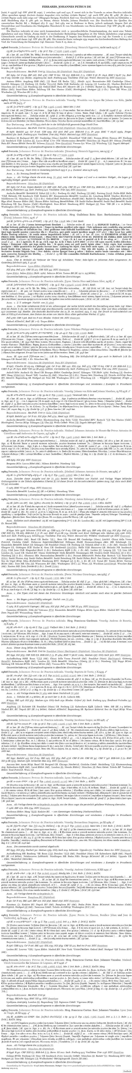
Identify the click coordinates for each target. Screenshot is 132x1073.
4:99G (73, 51)
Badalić (20, 131)
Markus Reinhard (104, 329)
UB (48, 81)
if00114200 (125, 850)
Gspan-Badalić (34, 187)
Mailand (69, 430)
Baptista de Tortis (84, 671)
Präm (4, 550)
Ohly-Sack (104, 655)
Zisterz (55, 566)
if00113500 (125, 655)
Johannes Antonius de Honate (91, 430)
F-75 (87, 131)
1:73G (76, 333)
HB (56, 1002)
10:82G (56, 675)
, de (26, 47)
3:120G (78, 284)
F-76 (108, 187)
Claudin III (20, 366)
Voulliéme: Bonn (101, 850)
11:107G (55, 781)
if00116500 (53, 998)
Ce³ (18, 75)
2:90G (69, 437)
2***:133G (62, 155)
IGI (55, 131)
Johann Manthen (106, 391)
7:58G (93, 1016)
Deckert (30, 850)
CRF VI (52, 75)
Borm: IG (55, 1052)
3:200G (58, 106)
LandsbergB (110, 563)
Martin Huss (79, 281)
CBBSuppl (40, 366)
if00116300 (12, 703)
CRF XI (72, 187)
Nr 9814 (70, 599)
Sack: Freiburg (55, 77)
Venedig (71, 100)
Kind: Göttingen (92, 533)
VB (63, 75)
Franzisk (50, 143)
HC (8, 75)
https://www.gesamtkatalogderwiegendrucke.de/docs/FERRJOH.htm (88, 1066)
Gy (104, 86)
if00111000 (123, 369)
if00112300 (75, 317)
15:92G (73, 675)
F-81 (47, 1052)
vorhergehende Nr (45, 893)
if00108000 (92, 134)
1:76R (44, 966)
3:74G (69, 723)
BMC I (111, 75)
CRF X (108, 366)
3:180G (76, 437)
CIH (44, 131)
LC (79, 563)
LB (82, 84)
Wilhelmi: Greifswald (99, 535)
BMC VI (18, 487)
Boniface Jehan (108, 915)
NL (129, 542)
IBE (64, 366)
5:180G (78, 826)
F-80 (123, 758)
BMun (16, 273)
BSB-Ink (75, 75)
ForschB (52, 84)
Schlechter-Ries (38, 760)
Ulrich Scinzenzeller (14, 962)
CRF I (20, 317)
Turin (8, 217)
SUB (67, 853)
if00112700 (47, 487)
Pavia (68, 574)
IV (90, 966)
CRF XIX (43, 269)
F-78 (37, 533)
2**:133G (58, 51)
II (85, 627)
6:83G (59, 966)
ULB (39, 658)
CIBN (89, 75)
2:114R (62, 221)
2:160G (47, 781)
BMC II (53, 533)
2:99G (51, 106)
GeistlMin (72, 547)
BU (100, 550)
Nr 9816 (75, 693)
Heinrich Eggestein (88, 47)
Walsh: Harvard (97, 77)
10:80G (45, 873)
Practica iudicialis (54, 47)
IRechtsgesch (114, 658)
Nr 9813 (55, 478)
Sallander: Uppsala (78, 850)
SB (13, 86)
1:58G (54, 723)
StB (40, 86)
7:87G (56, 578)
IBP (30, 75)
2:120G (83, 333)
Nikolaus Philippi (80, 329)
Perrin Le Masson (88, 915)
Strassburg (71, 47)
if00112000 (80, 416)
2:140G (61, 723)
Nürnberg (70, 499)
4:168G (51, 966)
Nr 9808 (50, 302)
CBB (53, 530)
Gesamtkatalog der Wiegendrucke (20, 1066)
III (104, 675)
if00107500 (120, 77)
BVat (51, 610)
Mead (60, 416)
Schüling (36, 535)
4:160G (86, 503)
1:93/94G (69, 284)
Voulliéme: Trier (76, 77)
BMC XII (34, 998)
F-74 (83, 75)
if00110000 (81, 189)
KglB (34, 811)
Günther (15, 77)
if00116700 (118, 1052)
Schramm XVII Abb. (36, 530)
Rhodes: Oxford (51, 317)
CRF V (101, 758)
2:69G (86, 1016)
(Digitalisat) (59, 71)
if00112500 (36, 460)
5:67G (59, 921)
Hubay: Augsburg (34, 77)
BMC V (105, 131)
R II (16, 606)
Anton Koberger (85, 499)
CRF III (89, 758)
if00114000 (63, 760)
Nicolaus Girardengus (84, 574)
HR (8, 460)
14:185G (64, 675)
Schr (17, 530)
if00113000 (125, 535)
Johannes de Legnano (41, 962)
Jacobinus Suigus (83, 720)
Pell (40, 75)
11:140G (54, 873)
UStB (75, 419)
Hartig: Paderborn (15, 189)
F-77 (129, 366)
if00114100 (45, 808)
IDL (74, 366)
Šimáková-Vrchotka (117, 700)
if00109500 (64, 269)
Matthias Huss (79, 777)
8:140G (101, 1016)
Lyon (68, 281)
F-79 (52, 655)
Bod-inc (32, 317)
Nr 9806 (57, 177)
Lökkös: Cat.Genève (55, 369)
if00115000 (74, 900)
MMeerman (19, 375)
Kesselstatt (66, 143)
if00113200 (94, 606)
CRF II (75, 758)
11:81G (86, 826)
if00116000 (102, 945)
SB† (73, 81)
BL (108, 84)
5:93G (71, 155)
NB (129, 89)
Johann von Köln (115, 100)
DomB (109, 193)
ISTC (112, 77)
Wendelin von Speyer (89, 100)
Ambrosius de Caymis (32, 433)
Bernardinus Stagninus (86, 822)
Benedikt (5, 661)
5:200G (59, 395)
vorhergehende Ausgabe (48, 804)
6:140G (48, 578)
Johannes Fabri (21, 217)
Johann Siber (98, 281)
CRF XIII (86, 187)
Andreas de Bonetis (120, 620)
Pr (100, 75)
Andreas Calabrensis (85, 869)
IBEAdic (19, 998)
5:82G (94, 503)
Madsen (110, 533)
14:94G (67, 395)
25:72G (64, 781)
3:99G (66, 51)
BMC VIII (27, 369)
